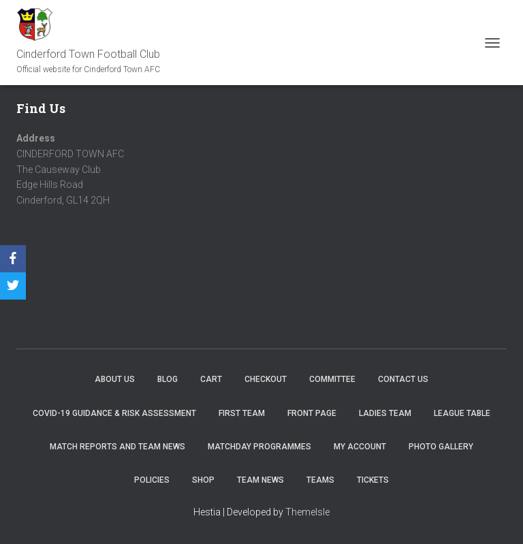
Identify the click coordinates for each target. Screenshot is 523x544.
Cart (211, 379)
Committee (332, 379)
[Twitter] (13, 286)
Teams (320, 480)
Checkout (265, 379)
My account (360, 446)
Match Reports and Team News (117, 446)
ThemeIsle (307, 512)
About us (115, 379)
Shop (203, 480)
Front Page (311, 413)
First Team (242, 413)
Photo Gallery (441, 446)
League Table (462, 413)
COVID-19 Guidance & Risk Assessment (114, 413)
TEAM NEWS (260, 480)
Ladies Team (385, 413)
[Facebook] (13, 258)
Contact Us (403, 379)
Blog (167, 379)
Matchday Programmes (259, 446)
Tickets (373, 480)
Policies (152, 480)
